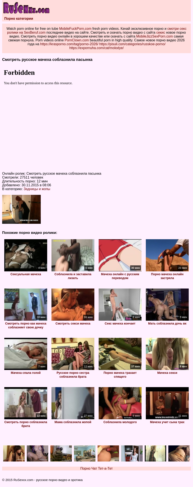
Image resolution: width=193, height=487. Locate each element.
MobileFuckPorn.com (75, 28)
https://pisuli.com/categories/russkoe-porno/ (132, 44)
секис (160, 32)
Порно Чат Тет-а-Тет (96, 468)
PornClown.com (77, 40)
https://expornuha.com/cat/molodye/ (96, 48)
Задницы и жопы (37, 189)
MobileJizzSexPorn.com (154, 36)
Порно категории (18, 18)
